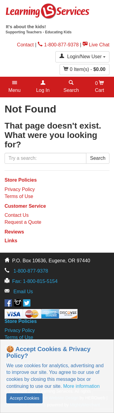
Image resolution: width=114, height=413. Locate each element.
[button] (14, 87)
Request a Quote (23, 222)
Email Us (23, 291)
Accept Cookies (24, 398)
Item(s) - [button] (84, 69)
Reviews (14, 231)
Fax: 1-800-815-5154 (34, 281)
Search (97, 158)
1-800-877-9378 (58, 44)
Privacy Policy (20, 189)
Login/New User (82, 56)
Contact (25, 44)
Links (11, 240)
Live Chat (96, 44)
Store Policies (21, 180)
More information (81, 386)
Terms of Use (19, 196)
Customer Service (25, 206)
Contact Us (17, 215)
